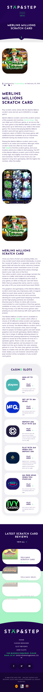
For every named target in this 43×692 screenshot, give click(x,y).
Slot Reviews (21, 646)
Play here (28, 385)
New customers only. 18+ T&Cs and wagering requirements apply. (28, 390)
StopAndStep (19, 83)
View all (21, 542)
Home (21, 640)
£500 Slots (21, 650)
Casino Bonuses (21, 643)
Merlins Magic (29, 120)
